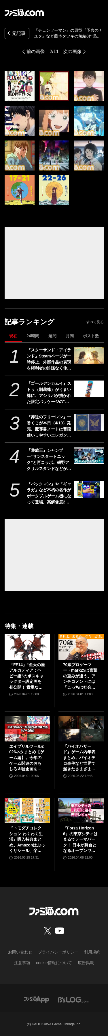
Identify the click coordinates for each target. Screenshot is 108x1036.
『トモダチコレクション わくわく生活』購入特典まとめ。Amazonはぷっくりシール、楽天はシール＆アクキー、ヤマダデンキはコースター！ (27, 840)
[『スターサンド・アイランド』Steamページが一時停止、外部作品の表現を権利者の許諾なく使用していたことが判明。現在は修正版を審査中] (88, 355)
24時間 (32, 336)
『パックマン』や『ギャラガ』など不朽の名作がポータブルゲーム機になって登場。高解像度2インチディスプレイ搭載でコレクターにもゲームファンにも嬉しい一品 (49, 493)
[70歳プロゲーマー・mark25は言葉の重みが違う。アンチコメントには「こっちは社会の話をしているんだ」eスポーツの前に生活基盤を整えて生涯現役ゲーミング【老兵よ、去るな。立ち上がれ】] (81, 647)
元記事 (16, 34)
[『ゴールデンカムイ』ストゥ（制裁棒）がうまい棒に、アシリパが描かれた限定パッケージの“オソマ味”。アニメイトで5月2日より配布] (88, 389)
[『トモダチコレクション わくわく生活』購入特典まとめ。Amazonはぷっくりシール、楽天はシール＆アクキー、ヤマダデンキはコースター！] (27, 810)
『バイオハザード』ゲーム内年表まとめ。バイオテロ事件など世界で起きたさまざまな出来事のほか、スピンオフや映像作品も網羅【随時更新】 (79, 758)
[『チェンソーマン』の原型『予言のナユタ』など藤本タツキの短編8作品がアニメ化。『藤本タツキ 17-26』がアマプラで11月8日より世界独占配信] (20, 86)
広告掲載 (86, 962)
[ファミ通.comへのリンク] (24, 12)
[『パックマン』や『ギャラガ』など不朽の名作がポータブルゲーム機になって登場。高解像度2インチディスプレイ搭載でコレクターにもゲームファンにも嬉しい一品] (88, 489)
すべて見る (95, 322)
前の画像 (35, 51)
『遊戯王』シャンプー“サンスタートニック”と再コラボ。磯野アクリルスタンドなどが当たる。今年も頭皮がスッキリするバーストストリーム (49, 460)
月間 (70, 336)
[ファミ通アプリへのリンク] (36, 999)
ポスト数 (91, 336)
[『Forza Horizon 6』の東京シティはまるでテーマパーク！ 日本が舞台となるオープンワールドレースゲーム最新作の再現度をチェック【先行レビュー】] (81, 810)
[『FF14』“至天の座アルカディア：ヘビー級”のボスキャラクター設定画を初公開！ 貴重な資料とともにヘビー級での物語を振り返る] (27, 647)
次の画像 (72, 51)
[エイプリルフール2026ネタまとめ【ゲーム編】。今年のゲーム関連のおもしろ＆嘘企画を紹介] (27, 728)
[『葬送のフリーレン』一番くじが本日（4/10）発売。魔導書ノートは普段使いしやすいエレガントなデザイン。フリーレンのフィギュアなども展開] (88, 422)
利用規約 (92, 952)
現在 (13, 336)
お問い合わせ (20, 952)
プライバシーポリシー (58, 952)
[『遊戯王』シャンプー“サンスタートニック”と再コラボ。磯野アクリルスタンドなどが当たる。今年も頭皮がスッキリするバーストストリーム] (88, 455)
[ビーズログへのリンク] (73, 999)
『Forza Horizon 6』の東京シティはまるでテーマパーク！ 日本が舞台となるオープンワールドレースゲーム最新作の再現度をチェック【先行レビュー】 (80, 840)
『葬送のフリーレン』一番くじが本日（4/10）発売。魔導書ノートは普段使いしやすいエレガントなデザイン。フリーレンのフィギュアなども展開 (49, 426)
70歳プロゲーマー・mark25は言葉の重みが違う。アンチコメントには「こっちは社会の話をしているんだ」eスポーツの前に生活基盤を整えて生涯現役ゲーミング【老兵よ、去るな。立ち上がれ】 (80, 676)
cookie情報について (54, 962)
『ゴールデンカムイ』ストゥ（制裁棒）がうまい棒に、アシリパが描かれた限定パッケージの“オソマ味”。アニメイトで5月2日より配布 (49, 393)
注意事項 (22, 962)
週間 (52, 336)
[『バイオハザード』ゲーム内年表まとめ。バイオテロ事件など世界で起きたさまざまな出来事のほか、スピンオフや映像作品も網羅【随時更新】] (81, 728)
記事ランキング (29, 322)
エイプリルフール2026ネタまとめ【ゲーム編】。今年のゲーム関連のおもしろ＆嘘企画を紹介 (26, 758)
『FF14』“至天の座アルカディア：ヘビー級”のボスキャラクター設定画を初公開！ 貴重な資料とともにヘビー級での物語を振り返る (27, 676)
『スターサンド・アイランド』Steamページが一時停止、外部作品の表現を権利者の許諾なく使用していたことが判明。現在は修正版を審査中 (49, 359)
